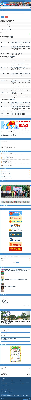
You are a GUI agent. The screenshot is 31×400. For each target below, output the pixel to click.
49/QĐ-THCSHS (3, 42)
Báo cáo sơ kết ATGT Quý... (5, 165)
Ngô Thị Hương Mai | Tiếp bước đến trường (10, 286)
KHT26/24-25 (2, 70)
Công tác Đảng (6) (4, 297)
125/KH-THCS (2, 113)
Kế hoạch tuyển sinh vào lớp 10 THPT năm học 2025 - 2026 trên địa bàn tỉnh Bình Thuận (15, 279)
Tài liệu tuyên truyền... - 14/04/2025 (5, 173)
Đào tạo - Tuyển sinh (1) (5, 303)
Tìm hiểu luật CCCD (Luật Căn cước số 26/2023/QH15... (8, 338)
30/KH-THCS (2, 50)
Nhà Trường (9, 29)
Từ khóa (2, 12)
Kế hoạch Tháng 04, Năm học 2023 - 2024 (16, 50)
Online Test (2, 380)
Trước (1, 185)
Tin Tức (12, 380)
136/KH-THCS (2, 110)
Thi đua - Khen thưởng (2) (5, 302)
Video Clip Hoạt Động (4, 383)
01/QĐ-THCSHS (3, 46)
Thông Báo (2, 381)
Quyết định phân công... (4, 161)
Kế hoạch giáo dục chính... (5, 162)
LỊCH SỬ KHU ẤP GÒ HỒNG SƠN (6, 323)
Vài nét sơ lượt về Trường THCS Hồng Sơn (8, 320)
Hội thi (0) (3, 301)
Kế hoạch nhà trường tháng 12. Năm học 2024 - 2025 (18, 113)
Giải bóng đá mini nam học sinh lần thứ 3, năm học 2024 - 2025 (12, 272)
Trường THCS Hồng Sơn (9, 395)
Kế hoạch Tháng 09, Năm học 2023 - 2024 (16, 53)
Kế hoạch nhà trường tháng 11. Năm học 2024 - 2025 (18, 115)
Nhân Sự (12, 381)
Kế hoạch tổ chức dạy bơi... (5, 157)
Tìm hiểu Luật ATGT (3, 333)
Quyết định (8, 26)
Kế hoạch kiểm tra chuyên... (5, 158)
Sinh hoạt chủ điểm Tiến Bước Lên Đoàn (9, 289)
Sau (30, 185)
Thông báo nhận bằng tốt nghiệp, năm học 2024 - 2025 (8, 135)
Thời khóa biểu (22, 383)
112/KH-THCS (2, 115)
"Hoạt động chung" (12, 56)
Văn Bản (12, 383)
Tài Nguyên (21, 381)
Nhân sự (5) (4, 300)
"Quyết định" (11, 36)
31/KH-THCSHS (3, 80)
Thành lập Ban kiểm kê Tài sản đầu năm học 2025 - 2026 (18, 67)
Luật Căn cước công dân (5, 339)
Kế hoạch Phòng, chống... (5, 156)
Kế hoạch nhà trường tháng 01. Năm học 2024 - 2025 (18, 110)
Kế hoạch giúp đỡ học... (4, 153)
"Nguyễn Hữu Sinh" (12, 99)
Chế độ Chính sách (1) (5, 299)
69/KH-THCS (2, 53)
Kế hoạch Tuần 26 (13, 70)
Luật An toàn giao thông (5, 334)
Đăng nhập (17, 262)
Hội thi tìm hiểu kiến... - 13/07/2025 (5, 171)
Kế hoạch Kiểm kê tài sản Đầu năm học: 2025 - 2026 (18, 63)
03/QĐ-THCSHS (3, 67)
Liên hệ (21, 380)
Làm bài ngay (15, 332)
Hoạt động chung (9, 27)
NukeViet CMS (17, 395)
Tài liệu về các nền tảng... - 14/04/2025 (6, 175)
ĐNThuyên (24, 395)
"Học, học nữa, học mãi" (7, 276)
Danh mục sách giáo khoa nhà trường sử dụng (7, 134)
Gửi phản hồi (26, 399)
